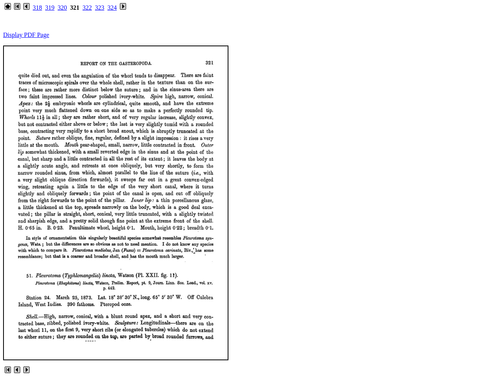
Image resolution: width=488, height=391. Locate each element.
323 (99, 7)
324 (112, 7)
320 (62, 7)
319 (49, 7)
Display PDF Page (26, 35)
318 (37, 7)
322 (87, 7)
